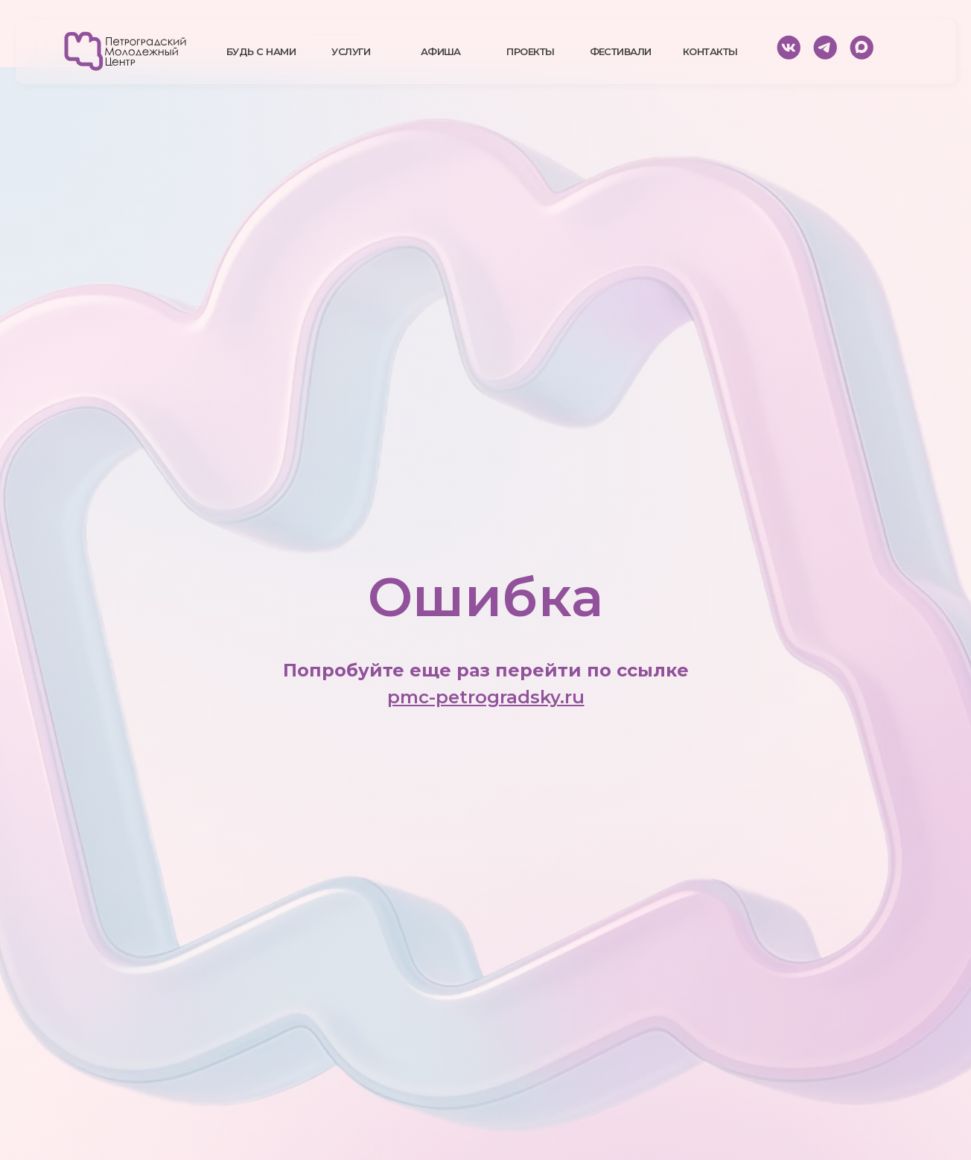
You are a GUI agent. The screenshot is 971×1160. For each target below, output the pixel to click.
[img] (125, 51)
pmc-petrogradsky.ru (486, 697)
